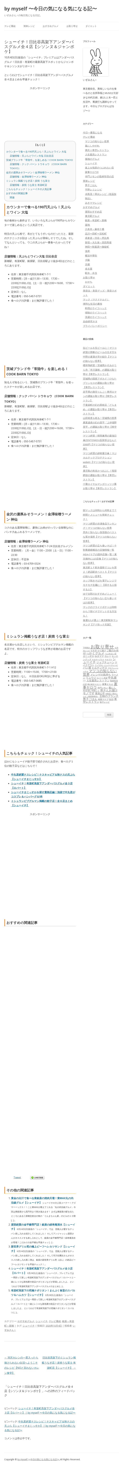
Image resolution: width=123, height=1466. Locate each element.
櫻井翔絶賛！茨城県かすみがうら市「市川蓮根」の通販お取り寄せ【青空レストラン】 (100, 370)
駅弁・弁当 (91, 273)
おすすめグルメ (50, 26)
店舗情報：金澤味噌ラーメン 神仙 (28, 176)
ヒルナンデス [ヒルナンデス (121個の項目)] (99, 667)
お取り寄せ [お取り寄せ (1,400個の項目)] (102, 646)
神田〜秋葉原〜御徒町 (97, 246)
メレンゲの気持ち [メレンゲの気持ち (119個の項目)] (100, 674)
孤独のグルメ (92, 159)
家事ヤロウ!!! (91, 172)
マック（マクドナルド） (96, 299)
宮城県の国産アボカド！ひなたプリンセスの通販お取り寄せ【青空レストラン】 (100, 383)
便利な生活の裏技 (92, 303)
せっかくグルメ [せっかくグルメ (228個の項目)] (93, 653)
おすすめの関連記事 (17, 193)
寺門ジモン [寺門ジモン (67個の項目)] (103, 687)
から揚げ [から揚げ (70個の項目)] (102, 650)
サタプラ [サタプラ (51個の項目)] (108, 659)
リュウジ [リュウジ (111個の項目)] (91, 677)
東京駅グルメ (92, 216)
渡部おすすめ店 (93, 211)
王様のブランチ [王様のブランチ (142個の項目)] (109, 696)
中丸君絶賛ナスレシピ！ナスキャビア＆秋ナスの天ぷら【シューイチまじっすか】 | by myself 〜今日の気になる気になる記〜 (39, 1426)
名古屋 (88, 268)
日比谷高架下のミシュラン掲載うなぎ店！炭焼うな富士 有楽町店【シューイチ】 (59, 1363)
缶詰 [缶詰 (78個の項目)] (111, 699)
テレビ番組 (10, 26)
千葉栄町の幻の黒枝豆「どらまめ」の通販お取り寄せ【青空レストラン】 (100, 409)
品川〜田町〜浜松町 (96, 233)
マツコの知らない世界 (97, 141)
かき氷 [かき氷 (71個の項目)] (94, 650)
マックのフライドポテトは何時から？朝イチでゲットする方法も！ (100, 611)
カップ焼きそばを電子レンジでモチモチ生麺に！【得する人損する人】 (100, 585)
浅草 (87, 251)
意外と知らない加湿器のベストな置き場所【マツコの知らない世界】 (100, 537)
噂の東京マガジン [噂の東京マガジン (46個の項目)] (94, 684)
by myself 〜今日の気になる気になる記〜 (50, 8)
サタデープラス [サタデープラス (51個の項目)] (98, 659)
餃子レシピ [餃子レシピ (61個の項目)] (105, 702)
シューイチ (42, 1321)
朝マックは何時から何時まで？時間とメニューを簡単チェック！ (100, 515)
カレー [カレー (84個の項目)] (107, 656)
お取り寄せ (72, 26)
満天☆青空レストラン (97, 150)
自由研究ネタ (90, 321)
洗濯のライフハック (96, 317)
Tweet (17, 1177)
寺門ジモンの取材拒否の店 (99, 176)
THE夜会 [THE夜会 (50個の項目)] (86, 647)
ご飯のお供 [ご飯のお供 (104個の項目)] (113, 650)
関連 (12, 197)
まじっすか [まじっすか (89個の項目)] (88, 656)
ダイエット (91, 26)
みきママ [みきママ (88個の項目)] (99, 656)
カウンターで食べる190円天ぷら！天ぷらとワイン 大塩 (36, 151)
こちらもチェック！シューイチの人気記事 (29, 189)
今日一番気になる (92, 132)
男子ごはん (91, 185)
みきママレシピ (93, 202)
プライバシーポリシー (95, 325)
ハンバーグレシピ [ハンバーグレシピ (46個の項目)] (111, 665)
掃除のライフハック (96, 312)
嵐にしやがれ (92, 145)
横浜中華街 (91, 255)
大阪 (87, 259)
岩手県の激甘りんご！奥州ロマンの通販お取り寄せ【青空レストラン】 (100, 396)
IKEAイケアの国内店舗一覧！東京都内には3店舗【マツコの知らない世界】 (100, 559)
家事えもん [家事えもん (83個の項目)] (107, 684)
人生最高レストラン (96, 154)
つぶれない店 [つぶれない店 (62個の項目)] (110, 653)
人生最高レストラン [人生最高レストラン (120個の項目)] (98, 680)
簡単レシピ (29, 26)
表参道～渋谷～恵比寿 (97, 238)
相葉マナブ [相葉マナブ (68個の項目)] (103, 699)
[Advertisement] (40, 112)
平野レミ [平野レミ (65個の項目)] (95, 690)
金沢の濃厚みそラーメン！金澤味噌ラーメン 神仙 (33, 172)
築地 (87, 224)
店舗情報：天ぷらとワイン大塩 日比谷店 (32, 155)
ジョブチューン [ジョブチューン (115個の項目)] (105, 662)
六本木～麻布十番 (94, 229)
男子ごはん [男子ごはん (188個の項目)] (90, 699)
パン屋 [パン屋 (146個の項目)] (87, 667)
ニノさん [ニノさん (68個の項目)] (99, 665)
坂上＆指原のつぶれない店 (99, 167)
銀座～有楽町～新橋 (96, 220)
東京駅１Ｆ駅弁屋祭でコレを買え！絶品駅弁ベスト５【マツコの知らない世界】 (100, 572)
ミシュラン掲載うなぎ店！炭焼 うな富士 (28, 180)
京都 (87, 264)
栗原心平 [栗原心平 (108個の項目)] (100, 693)
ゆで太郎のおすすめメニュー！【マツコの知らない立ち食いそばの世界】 (100, 598)
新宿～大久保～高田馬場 (98, 242)
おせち (88, 281)
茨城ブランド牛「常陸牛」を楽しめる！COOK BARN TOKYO (39, 159)
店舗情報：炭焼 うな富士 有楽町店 (28, 184)
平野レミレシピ (93, 189)
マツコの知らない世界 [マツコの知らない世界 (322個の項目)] (100, 672)
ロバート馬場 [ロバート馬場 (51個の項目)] (102, 678)
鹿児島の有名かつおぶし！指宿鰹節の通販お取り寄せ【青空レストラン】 (100, 475)
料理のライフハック (96, 308)
